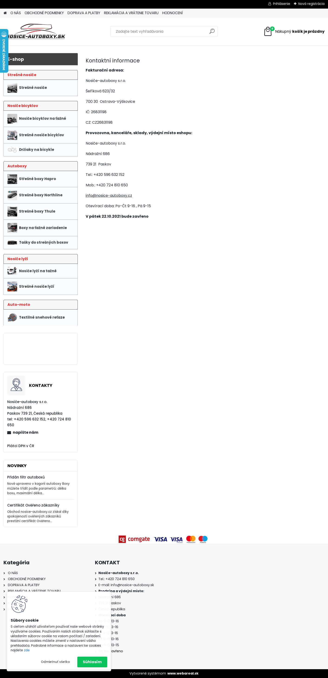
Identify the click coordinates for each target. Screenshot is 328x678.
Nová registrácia (311, 3)
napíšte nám (25, 432)
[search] (212, 33)
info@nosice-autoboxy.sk (132, 585)
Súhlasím (92, 662)
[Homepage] (5, 13)
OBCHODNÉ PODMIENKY (44, 12)
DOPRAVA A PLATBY (84, 12)
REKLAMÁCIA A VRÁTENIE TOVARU (131, 12)
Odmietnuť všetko (55, 662)
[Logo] (35, 31)
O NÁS (15, 12)
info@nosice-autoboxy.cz (109, 195)
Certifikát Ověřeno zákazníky (33, 505)
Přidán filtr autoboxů (26, 477)
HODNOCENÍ (172, 12)
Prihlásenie (281, 3)
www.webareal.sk (182, 673)
